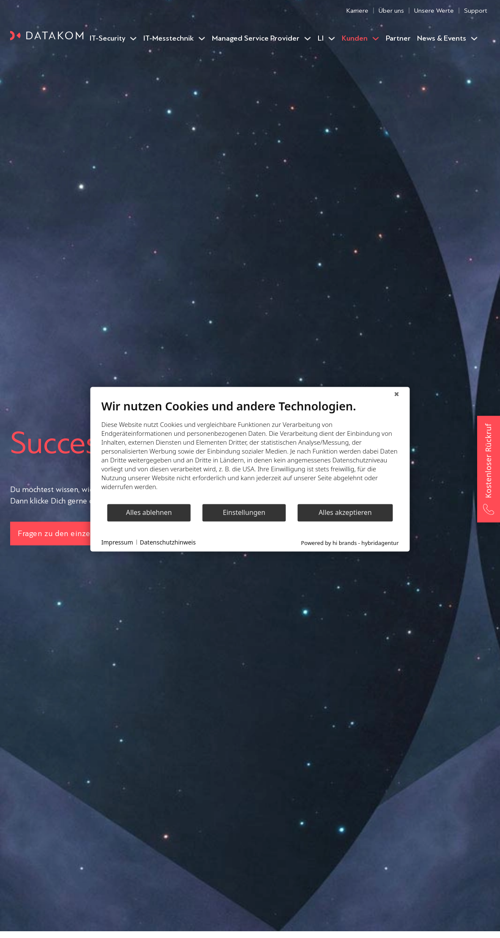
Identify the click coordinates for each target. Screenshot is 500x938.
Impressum (117, 542)
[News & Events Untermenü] (474, 38)
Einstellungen (244, 512)
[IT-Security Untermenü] (133, 38)
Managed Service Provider (255, 38)
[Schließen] (396, 393)
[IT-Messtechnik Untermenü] (202, 38)
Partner (398, 38)
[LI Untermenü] (331, 38)
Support (475, 10)
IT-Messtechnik (168, 38)
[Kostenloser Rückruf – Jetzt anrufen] (488, 468)
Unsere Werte (434, 10)
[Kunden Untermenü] (375, 38)
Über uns (391, 10)
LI (321, 38)
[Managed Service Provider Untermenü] (307, 38)
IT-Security (107, 38)
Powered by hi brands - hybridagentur (349, 542)
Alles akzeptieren (345, 512)
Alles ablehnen (149, 512)
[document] (250, 451)
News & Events (441, 38)
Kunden (355, 38)
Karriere (357, 10)
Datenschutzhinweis (168, 542)
